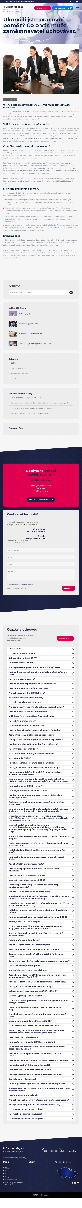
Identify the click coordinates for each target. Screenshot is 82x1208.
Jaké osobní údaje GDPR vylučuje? (26, 787)
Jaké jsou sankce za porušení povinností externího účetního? (39, 1069)
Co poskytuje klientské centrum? (25, 701)
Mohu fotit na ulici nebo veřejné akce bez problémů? (35, 955)
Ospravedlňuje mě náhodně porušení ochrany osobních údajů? (36, 1015)
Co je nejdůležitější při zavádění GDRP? (28, 791)
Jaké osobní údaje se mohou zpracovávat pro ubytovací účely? (36, 861)
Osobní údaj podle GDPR (29, 324)
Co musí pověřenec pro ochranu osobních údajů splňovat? (38, 1093)
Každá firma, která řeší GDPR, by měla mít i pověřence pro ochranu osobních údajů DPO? (38, 982)
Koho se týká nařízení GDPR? (23, 656)
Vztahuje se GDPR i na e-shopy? (24, 926)
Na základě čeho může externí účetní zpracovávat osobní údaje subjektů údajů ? (37, 1056)
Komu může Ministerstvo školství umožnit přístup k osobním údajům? (39, 840)
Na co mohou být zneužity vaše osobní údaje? (31, 753)
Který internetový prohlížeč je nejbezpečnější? (32, 734)
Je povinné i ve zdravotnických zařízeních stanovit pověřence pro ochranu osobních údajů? (34, 908)
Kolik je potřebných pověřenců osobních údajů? (32, 715)
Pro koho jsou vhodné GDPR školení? (27, 691)
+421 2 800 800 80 (11, 1)
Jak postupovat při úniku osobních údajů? (30, 1074)
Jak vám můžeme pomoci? (22, 677)
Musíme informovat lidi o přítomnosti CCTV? (31, 1028)
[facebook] (74, 2)
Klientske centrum (61, 8)
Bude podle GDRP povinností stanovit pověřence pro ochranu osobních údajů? (35, 1098)
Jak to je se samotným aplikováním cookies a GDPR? (35, 1083)
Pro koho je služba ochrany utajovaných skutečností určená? (39, 1109)
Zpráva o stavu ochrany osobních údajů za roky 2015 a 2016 (34, 408)
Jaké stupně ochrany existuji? (23, 1105)
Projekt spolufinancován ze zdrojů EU (15, 1194)
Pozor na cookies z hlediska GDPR (32, 334)
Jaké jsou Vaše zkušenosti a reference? (28, 711)
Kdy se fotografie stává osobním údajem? (29, 950)
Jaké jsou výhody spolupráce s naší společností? (33, 682)
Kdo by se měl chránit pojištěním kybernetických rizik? (36, 739)
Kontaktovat (41, 8)
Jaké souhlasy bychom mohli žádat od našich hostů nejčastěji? (34, 873)
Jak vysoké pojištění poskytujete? (25, 1124)
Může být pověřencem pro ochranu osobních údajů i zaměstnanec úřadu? (35, 889)
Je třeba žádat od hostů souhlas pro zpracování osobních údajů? (37, 854)
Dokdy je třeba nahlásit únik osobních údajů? (31, 993)
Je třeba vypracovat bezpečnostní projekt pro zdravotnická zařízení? (38, 916)
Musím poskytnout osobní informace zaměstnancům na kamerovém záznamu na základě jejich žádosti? (36, 1039)
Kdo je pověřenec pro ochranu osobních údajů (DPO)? (35, 665)
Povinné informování (13, 1190)
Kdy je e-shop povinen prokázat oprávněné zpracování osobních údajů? (36, 939)
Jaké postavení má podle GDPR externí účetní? (32, 1050)
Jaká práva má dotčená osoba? (24, 1045)
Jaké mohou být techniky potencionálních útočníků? (35, 730)
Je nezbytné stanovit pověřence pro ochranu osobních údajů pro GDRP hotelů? (39, 847)
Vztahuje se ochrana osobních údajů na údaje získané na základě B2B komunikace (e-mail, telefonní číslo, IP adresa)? (39, 781)
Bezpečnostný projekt (19, 374)
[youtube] (77, 2)
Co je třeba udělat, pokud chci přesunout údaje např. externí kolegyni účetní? (39, 1008)
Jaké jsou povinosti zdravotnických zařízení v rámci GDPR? (38, 922)
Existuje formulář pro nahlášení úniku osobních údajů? (36, 1114)
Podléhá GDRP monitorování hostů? (27, 867)
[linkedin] (71, 2)
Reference (9, 1181)
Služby (8, 1178)
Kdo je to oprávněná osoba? (22, 1088)
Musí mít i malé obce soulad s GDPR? (27, 884)
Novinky (14, 379)
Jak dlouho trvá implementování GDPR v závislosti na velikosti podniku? (35, 797)
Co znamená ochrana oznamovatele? (27, 725)
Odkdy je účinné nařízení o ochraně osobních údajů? (35, 768)
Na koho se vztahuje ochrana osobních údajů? (32, 763)
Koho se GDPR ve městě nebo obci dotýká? (30, 896)
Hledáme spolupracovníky (15, 1168)
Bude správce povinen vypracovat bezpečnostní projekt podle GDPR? (36, 804)
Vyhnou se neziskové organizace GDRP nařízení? (33, 998)
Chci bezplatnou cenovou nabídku (21, 582)
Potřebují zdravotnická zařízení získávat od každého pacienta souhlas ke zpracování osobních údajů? (35, 901)
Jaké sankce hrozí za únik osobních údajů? (30, 1078)
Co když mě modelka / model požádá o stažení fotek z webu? (39, 967)
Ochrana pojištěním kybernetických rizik (35, 344)
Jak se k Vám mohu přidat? (22, 720)
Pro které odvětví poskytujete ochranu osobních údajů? (36, 706)
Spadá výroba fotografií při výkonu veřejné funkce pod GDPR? (36, 961)
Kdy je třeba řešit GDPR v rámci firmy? (28, 976)
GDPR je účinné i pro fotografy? (24, 972)
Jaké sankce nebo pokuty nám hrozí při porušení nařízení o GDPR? (38, 671)
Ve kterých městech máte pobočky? (27, 696)
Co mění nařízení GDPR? (21, 661)
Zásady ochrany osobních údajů (17, 586)
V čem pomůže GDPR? (20, 758)
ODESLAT (67, 586)
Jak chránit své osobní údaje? (23, 749)
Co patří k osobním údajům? (23, 651)
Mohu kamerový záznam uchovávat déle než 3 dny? (34, 1033)
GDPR (16, 258)
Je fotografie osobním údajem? (24, 945)
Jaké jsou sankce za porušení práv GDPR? (29, 687)
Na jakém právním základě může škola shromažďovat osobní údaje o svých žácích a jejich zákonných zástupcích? (39, 811)
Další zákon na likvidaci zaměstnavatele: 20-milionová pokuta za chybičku (40, 403)
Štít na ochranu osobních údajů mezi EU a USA (29, 413)
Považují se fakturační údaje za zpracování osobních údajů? (38, 988)
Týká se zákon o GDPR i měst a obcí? (27, 879)
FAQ (7, 1187)
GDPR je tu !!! (24, 314)
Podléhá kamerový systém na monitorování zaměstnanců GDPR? (37, 1022)
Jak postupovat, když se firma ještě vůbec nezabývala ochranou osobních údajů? (36, 773)
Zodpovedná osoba (18, 368)
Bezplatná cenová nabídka (39, 503)
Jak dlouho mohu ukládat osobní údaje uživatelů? (33, 744)
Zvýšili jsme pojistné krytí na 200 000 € (26, 398)
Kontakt (8, 1184)
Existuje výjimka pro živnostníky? (25, 1002)
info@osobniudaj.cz (27, 1)
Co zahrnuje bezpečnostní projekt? (26, 1119)
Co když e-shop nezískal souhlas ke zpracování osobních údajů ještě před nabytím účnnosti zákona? (37, 932)
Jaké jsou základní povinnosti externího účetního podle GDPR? (36, 1063)
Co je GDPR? (15, 646)
